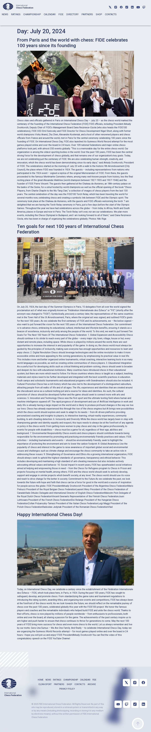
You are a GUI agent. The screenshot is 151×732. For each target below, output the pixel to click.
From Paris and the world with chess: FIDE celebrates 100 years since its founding (72, 42)
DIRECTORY (72, 14)
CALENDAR (49, 14)
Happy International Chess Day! (49, 514)
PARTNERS (87, 14)
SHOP (99, 14)
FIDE (60, 14)
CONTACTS (111, 14)
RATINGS (15, 14)
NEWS (5, 14)
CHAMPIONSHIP (32, 14)
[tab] (5, 18)
